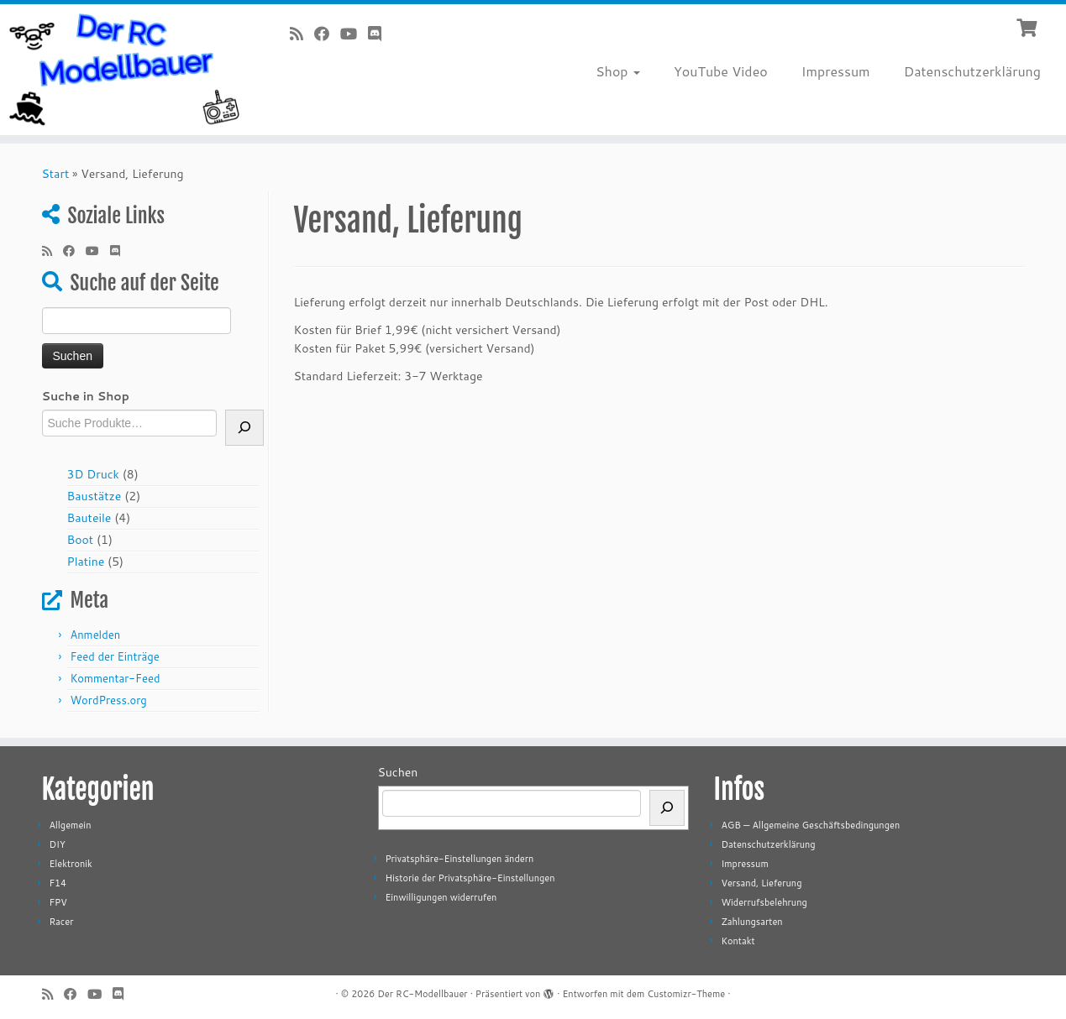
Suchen (398, 772)
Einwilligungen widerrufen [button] (440, 897)
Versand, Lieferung (761, 883)
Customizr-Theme (686, 994)
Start (56, 173)
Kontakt (737, 941)
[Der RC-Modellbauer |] (123, 70)
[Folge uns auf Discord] (380, 33)
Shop (618, 71)
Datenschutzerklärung (972, 71)
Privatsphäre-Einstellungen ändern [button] (459, 858)
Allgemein (70, 825)
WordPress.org (108, 700)
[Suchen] (667, 808)
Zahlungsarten (751, 921)
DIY (57, 844)
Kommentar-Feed (115, 678)
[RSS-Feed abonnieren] (302, 33)
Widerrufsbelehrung (763, 902)
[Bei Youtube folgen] (354, 33)
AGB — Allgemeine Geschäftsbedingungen (810, 825)
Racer (61, 921)
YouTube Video (721, 71)
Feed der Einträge (114, 656)
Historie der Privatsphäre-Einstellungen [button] (469, 878)
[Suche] (244, 428)
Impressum (835, 71)
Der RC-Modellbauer (422, 994)
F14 (57, 883)
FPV (57, 902)
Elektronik (70, 863)
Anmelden (95, 634)
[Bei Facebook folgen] (327, 33)
